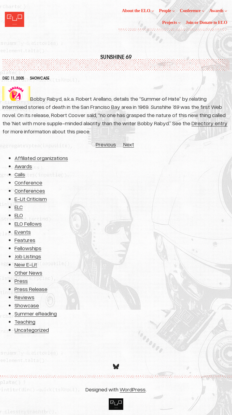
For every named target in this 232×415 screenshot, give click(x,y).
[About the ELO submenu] (152, 10)
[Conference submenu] (203, 10)
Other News (28, 272)
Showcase (39, 78)
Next (128, 144)
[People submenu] (173, 10)
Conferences (29, 190)
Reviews (24, 297)
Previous (106, 144)
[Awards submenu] (225, 10)
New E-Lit (25, 264)
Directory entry (209, 123)
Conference (28, 182)
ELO (18, 215)
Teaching (24, 321)
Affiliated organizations (41, 158)
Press (21, 280)
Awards (23, 166)
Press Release (30, 289)
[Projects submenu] (179, 22)
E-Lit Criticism (30, 198)
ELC (18, 207)
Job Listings (27, 256)
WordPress (133, 389)
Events (22, 231)
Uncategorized (31, 329)
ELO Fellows (28, 223)
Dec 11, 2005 (13, 78)
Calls (19, 174)
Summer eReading (35, 313)
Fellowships (27, 248)
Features (24, 240)
